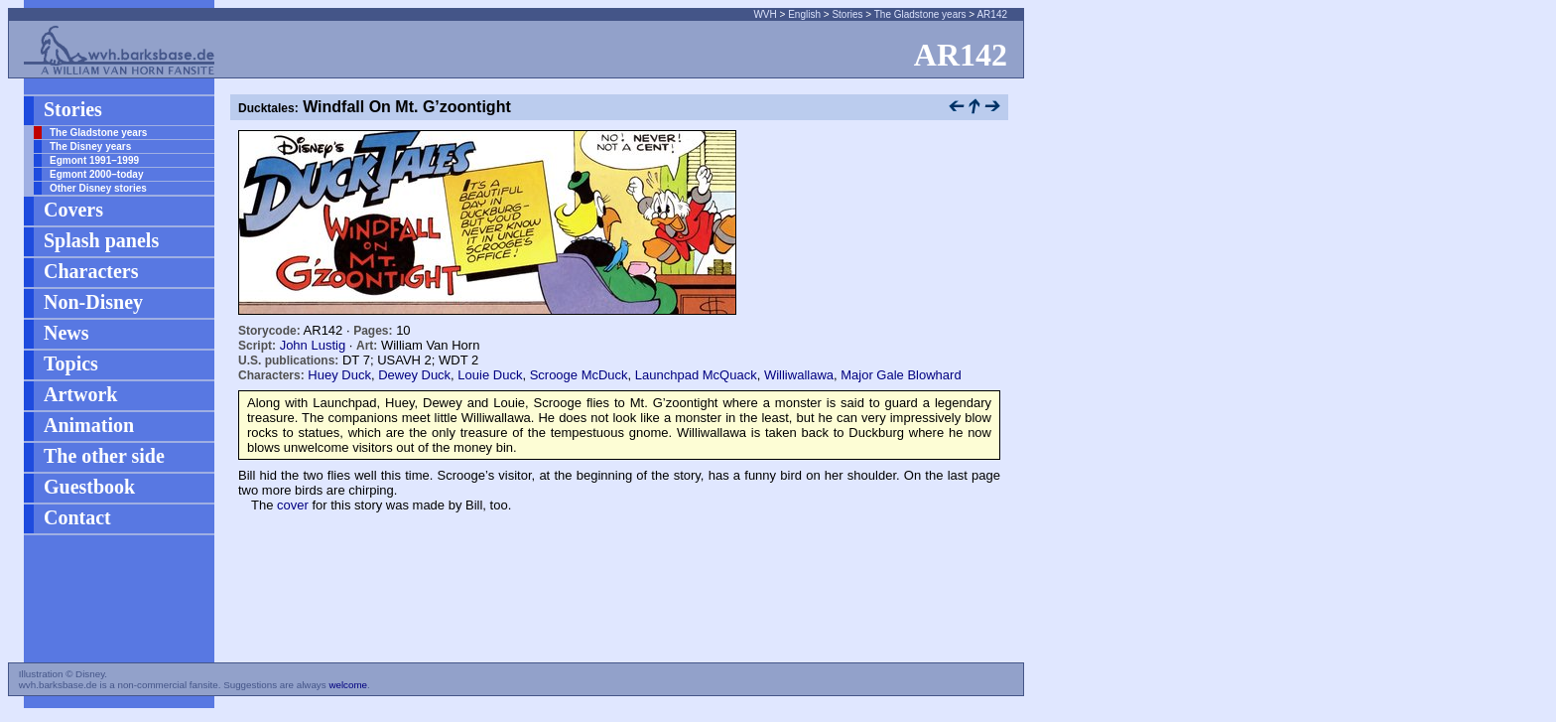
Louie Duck (489, 374)
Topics (71, 363)
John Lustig (313, 345)
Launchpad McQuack (696, 374)
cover (293, 505)
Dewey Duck (414, 374)
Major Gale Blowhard (901, 374)
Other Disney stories (98, 188)
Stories (847, 14)
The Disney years (90, 146)
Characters (91, 271)
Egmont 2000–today (96, 174)
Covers (73, 209)
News (66, 333)
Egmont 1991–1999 (94, 160)
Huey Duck (339, 374)
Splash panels (101, 240)
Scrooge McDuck (579, 374)
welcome (347, 684)
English (804, 14)
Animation (89, 425)
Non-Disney (93, 302)
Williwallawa (799, 374)
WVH (764, 14)
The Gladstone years (920, 14)
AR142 (991, 14)
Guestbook (89, 487)
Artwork (80, 394)
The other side (104, 456)
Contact (77, 517)
